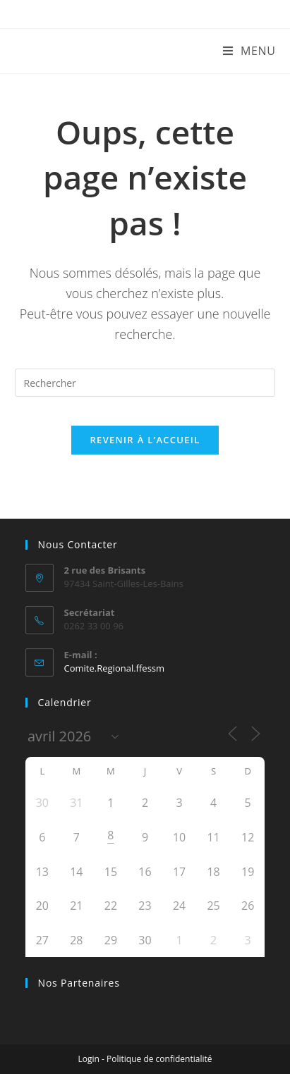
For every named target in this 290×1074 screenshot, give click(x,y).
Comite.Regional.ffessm (114, 668)
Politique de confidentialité (159, 1059)
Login (88, 1059)
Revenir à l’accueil (145, 439)
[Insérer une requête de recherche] (145, 383)
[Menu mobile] (249, 50)
